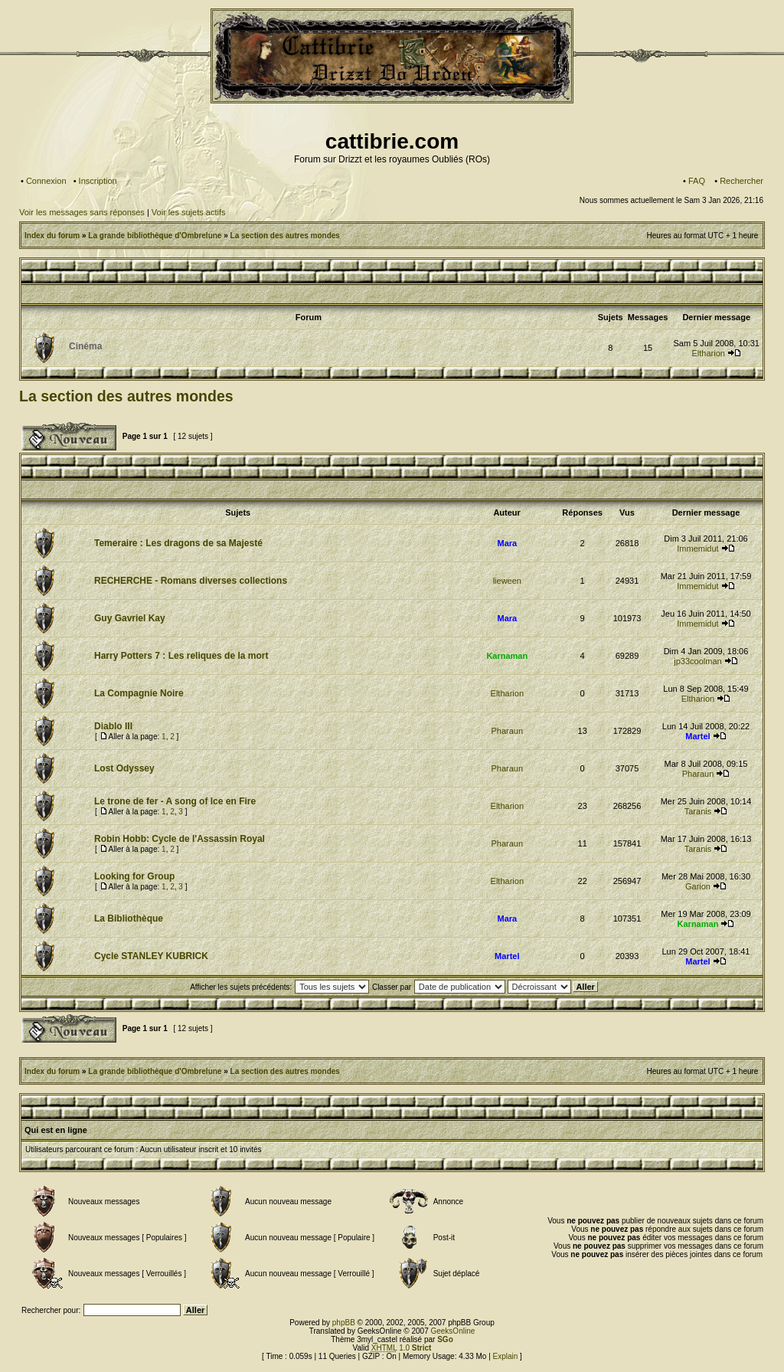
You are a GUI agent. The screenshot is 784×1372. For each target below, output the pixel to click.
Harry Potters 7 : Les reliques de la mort (181, 655)
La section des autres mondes (285, 235)
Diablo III (113, 726)
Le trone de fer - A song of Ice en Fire (175, 801)
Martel (697, 736)
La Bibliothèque (128, 918)
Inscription (98, 180)
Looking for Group (134, 876)
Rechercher (741, 180)
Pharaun (508, 730)
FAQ (696, 180)
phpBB (343, 1322)
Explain (505, 1356)
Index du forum (52, 235)
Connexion (46, 180)
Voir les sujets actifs (189, 212)
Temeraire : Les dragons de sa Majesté (178, 543)
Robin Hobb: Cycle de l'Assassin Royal (179, 838)
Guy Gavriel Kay (129, 618)
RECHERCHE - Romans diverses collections (190, 580)
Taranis (697, 811)
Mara (507, 543)
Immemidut (697, 548)
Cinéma (85, 346)
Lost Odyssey (124, 768)
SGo (445, 1339)
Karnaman (507, 655)
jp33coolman (697, 661)
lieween (507, 580)
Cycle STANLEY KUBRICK (151, 956)
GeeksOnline (452, 1331)
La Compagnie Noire (139, 693)
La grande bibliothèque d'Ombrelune (154, 235)
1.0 (401, 1348)
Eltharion (707, 353)
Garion (697, 886)
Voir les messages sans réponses (82, 212)
